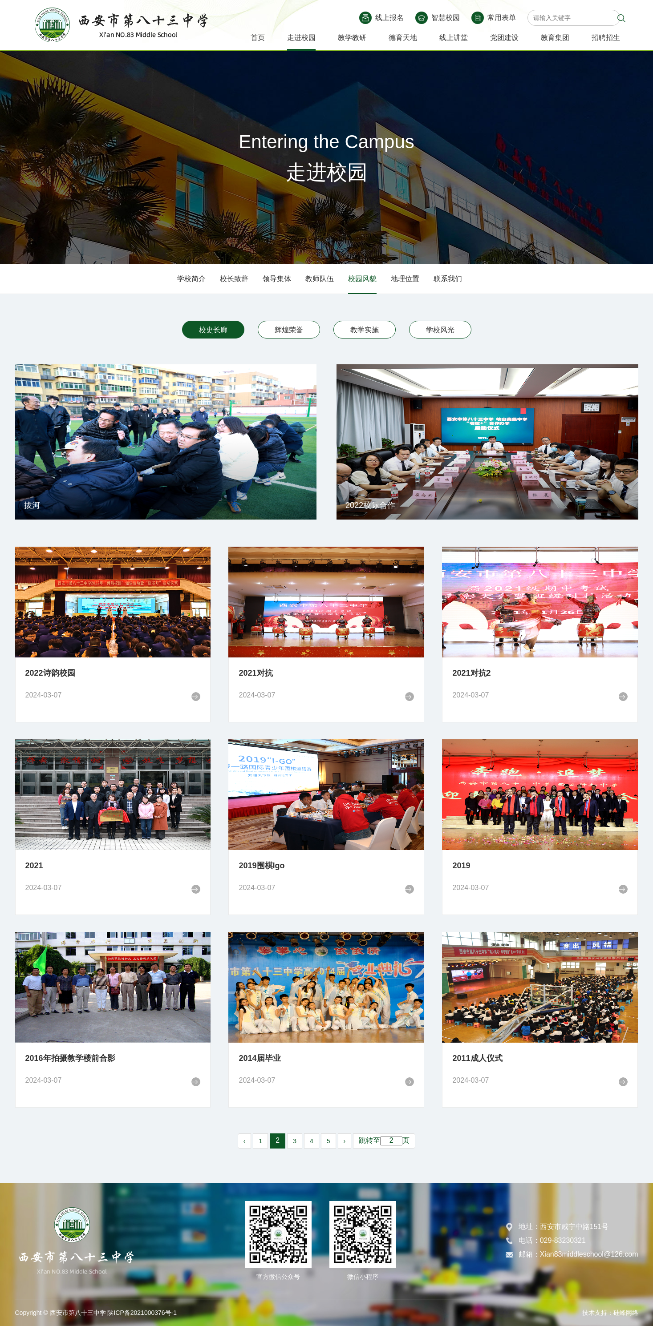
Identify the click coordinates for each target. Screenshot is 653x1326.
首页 (258, 37)
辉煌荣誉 (289, 330)
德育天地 (403, 37)
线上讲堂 (453, 37)
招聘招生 (606, 37)
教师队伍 (319, 278)
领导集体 (277, 278)
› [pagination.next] (345, 1141)
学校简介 (191, 278)
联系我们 (448, 278)
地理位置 (405, 278)
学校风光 (440, 330)
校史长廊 (213, 330)
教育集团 (555, 37)
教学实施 (364, 330)
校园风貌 (362, 278)
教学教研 (352, 37)
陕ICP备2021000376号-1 (142, 1312)
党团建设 (504, 37)
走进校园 (301, 37)
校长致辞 (234, 278)
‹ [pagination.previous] (244, 1141)
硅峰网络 (625, 1312)
